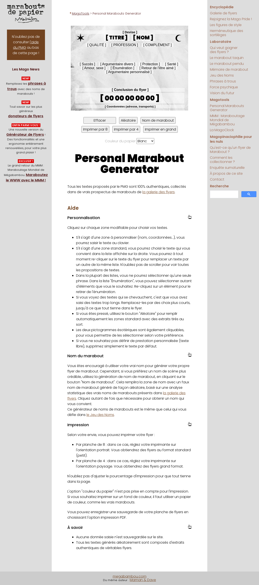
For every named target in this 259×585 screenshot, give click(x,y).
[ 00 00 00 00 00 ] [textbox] (129, 98)
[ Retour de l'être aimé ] (157, 68)
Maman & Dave (143, 579)
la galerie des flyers (158, 191)
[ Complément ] (157, 45)
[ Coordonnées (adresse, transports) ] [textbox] (130, 106)
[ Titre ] (117, 37)
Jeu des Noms (222, 75)
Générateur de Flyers (25, 134)
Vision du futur (222, 93)
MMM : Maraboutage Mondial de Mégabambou (227, 120)
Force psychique (224, 87)
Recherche (219, 186)
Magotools (219, 99)
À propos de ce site (226, 173)
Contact (217, 179)
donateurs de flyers (25, 116)
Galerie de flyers (223, 13)
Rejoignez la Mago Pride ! (231, 19)
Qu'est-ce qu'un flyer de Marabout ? (230, 149)
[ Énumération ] (122, 68)
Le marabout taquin (227, 57)
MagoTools (80, 13)
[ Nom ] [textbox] (143, 37)
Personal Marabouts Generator (227, 107)
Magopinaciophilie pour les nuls (231, 139)
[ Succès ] (87, 64)
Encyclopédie (222, 7)
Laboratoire (220, 41)
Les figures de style (226, 24)
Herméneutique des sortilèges (226, 32)
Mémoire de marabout (229, 69)
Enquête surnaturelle (227, 167)
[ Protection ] (150, 64)
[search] (224, 194)
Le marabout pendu (227, 63)
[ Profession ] (124, 45)
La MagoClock (222, 129)
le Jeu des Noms (100, 414)
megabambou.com (129, 576)
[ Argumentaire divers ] (117, 64)
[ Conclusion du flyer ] (130, 90)
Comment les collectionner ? (222, 159)
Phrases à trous (223, 81)
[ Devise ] (130, 32)
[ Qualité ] (96, 45)
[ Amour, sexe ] (93, 68)
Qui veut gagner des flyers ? (223, 49)
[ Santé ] (171, 64)
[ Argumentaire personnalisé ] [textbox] (128, 72)
